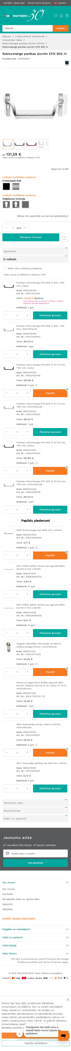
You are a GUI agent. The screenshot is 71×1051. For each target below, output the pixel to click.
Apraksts (9, 251)
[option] (6, 204)
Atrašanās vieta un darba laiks (21, 899)
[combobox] (27, 28)
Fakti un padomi (14, 818)
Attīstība (7, 909)
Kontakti (7, 894)
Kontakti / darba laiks (14, 3)
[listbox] (35, 205)
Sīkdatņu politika (39, 1027)
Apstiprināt (35, 1035)
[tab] (35, 251)
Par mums (8, 889)
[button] (19, 144)
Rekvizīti (7, 904)
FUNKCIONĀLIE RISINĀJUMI (30, 36)
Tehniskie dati (13, 802)
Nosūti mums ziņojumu (39, 3)
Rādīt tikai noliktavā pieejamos (25, 268)
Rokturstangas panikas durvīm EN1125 (23, 43)
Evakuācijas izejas (12, 40)
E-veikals (9, 259)
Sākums (7, 36)
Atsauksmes (12, 810)
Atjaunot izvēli (60, 168)
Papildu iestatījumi (35, 1043)
